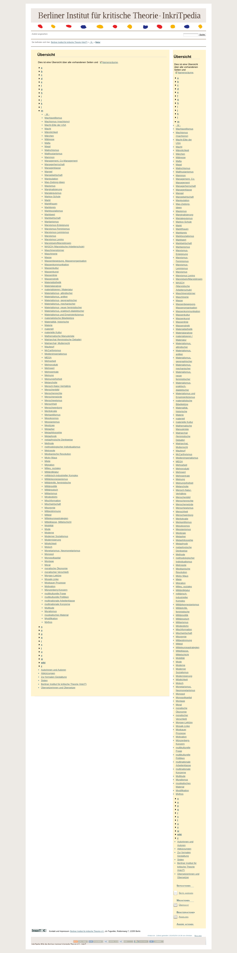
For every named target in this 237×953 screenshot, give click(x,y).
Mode (48, 529)
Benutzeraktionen (185, 912)
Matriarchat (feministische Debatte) (63, 339)
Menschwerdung (53, 407)
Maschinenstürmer (54, 250)
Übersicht (184, 904)
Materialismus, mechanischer (60, 303)
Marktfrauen (51, 203)
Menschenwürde (53, 396)
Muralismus (51, 611)
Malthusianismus (53, 153)
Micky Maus (51, 457)
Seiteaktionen (183, 885)
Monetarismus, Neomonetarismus (62, 550)
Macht (48, 128)
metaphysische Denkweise (59, 439)
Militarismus (51, 493)
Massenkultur (52, 268)
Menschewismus (53, 400)
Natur (97, 42)
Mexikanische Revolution (58, 454)
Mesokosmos (52, 418)
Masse (48, 257)
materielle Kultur (53, 332)
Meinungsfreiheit (53, 379)
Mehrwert (49, 368)
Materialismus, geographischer (61, 300)
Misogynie (50, 507)
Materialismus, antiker (56, 296)
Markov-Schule (52, 196)
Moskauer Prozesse (55, 582)
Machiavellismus (53, 117)
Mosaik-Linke (52, 579)
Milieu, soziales (53, 468)
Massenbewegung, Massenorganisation (65, 260)
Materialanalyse (53, 286)
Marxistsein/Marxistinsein (58, 243)
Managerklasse (53, 168)
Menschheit (51, 404)
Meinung (49, 375)
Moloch (48, 547)
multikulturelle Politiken (57, 597)
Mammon (49, 157)
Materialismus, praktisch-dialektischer (64, 311)
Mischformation (53, 500)
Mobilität (49, 525)
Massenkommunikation (57, 264)
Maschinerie (51, 253)
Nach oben (198, 935)
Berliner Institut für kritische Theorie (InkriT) (69, 42)
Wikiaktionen (183, 900)
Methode (49, 443)
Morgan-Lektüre (53, 575)
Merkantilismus (52, 414)
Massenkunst (52, 271)
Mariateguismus (53, 193)
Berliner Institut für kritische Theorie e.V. (87, 931)
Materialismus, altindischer (59, 293)
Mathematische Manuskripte (59, 336)
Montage (49, 561)
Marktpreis (50, 207)
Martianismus (52, 221)
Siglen (44, 680)
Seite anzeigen (186, 893)
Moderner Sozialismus (56, 536)
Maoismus (50, 185)
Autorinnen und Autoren (53, 669)
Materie (48, 325)
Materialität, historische (57, 321)
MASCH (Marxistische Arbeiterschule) (64, 246)
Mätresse (49, 139)
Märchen (49, 135)
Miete (47, 461)
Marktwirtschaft (52, 218)
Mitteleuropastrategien (56, 518)
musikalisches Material (56, 615)
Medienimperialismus (56, 353)
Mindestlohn (51, 496)
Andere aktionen (185, 924)
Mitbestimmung (53, 511)
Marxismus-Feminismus (57, 228)
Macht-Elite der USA (55, 125)
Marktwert (50, 214)
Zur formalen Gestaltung (54, 677)
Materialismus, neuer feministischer (63, 307)
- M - (47, 114)
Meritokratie (51, 411)
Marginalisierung (53, 189)
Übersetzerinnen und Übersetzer (58, 687)
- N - (91, 42)
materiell (49, 329)
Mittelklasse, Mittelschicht (58, 522)
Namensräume (110, 62)
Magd (48, 146)
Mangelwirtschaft (53, 175)
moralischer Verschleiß (57, 572)
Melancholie (51, 382)
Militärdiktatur (52, 472)
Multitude (49, 607)
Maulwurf (49, 346)
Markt (48, 200)
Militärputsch (51, 489)
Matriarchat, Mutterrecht (57, 343)
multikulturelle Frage (55, 593)
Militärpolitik (51, 486)
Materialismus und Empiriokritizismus (64, 314)
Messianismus (52, 421)
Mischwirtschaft (53, 504)
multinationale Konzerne (57, 604)
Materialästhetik (53, 282)
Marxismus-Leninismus (57, 232)
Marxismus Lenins (54, 239)
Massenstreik (52, 278)
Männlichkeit (51, 132)
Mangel (48, 171)
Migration (49, 464)
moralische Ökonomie (56, 568)
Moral (48, 565)
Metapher (50, 429)
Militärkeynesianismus (56, 479)
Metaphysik (51, 436)
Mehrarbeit (50, 361)
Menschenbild (52, 389)
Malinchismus (52, 150)
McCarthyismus (53, 350)
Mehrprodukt (51, 364)
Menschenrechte (53, 393)
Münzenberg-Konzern (56, 589)
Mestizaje (50, 425)
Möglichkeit (50, 543)
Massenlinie (51, 275)
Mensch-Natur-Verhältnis (58, 386)
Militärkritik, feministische (58, 482)
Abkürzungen (48, 673)
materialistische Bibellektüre (59, 318)
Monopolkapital (52, 557)
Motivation (50, 586)
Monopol (49, 554)
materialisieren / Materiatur (59, 289)
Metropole (50, 450)
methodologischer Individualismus (62, 446)
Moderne (49, 532)
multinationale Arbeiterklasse (60, 600)
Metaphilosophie (53, 432)
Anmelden (183, 916)
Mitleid (48, 514)
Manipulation (51, 178)
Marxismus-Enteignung (57, 225)
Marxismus (50, 236)
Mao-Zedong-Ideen (55, 182)
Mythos (48, 622)
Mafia (47, 143)
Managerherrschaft (54, 164)
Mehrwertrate (52, 371)
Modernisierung (53, 539)
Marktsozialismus (54, 210)
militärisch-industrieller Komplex (61, 475)
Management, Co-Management (61, 160)
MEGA (48, 357)
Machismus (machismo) (57, 121)
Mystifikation (51, 618)
